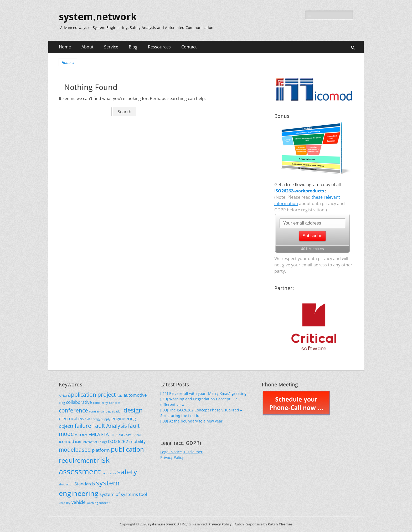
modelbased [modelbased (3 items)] (75, 449)
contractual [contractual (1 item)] (97, 411)
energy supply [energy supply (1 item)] (100, 419)
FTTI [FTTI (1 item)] (112, 435)
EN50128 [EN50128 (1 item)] (84, 419)
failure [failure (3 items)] (83, 425)
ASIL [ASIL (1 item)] (119, 395)
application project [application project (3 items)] (92, 394)
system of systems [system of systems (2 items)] (119, 494)
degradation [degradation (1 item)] (114, 411)
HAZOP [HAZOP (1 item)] (137, 435)
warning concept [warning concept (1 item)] (98, 503)
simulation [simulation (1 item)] (66, 484)
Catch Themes (280, 524)
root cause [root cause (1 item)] (109, 473)
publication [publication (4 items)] (127, 449)
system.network (98, 17)
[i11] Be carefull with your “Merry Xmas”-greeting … (205, 393)
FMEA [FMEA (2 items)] (94, 434)
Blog (133, 47)
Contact (189, 47)
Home (65, 47)
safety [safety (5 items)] (127, 471)
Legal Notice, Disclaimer (181, 451)
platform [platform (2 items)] (101, 450)
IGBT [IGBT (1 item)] (78, 442)
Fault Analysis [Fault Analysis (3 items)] (109, 425)
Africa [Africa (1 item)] (63, 395)
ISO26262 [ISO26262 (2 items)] (118, 441)
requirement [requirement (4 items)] (77, 460)
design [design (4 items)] (133, 410)
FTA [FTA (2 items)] (105, 434)
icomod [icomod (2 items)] (66, 441)
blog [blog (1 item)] (62, 403)
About (87, 47)
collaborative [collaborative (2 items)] (79, 402)
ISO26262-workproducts (299, 191)
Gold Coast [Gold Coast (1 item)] (123, 435)
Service (111, 47)
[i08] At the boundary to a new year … (193, 421)
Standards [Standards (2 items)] (84, 484)
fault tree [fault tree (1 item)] (81, 435)
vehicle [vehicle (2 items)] (78, 502)
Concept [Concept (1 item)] (114, 403)
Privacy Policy (172, 457)
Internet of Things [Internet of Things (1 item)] (95, 442)
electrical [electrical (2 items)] (68, 418)
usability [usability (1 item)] (64, 503)
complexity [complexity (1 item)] (100, 403)
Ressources (159, 47)
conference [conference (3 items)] (73, 410)
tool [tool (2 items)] (143, 494)
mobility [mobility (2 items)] (137, 441)
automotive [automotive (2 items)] (135, 395)
